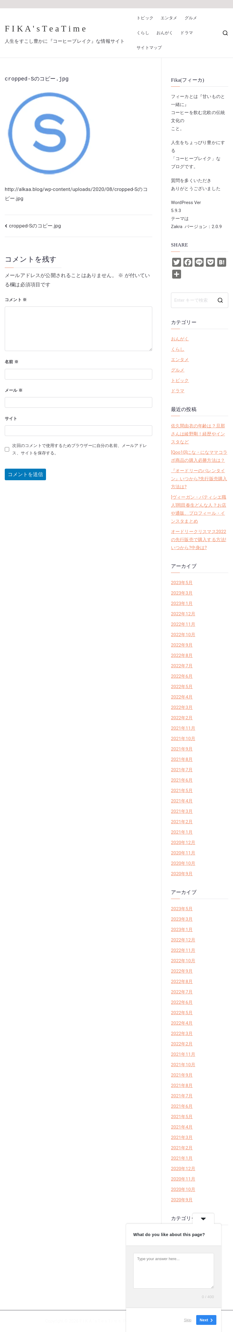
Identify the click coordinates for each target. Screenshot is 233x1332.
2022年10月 (183, 634)
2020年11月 (183, 853)
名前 (11, 361)
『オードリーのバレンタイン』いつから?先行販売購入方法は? (199, 478)
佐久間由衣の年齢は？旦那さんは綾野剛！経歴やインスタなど (198, 434)
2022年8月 (182, 655)
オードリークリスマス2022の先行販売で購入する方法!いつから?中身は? (198, 539)
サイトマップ (149, 47)
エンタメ (169, 17)
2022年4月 (182, 697)
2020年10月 (183, 863)
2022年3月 (182, 707)
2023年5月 (182, 582)
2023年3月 (182, 593)
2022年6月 (182, 676)
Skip (187, 1320)
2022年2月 (182, 717)
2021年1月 (182, 832)
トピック (145, 17)
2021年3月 (182, 811)
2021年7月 (182, 769)
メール (14, 390)
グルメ (191, 17)
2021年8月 (182, 759)
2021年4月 (182, 801)
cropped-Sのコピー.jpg (35, 226)
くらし (143, 32)
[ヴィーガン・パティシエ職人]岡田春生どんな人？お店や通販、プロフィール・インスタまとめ (198, 509)
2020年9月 (182, 873)
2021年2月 (182, 821)
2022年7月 (182, 666)
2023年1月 (182, 603)
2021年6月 (182, 780)
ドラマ (186, 32)
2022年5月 (182, 686)
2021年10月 (183, 738)
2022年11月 (183, 624)
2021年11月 (183, 728)
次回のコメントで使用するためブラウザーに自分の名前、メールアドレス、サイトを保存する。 (79, 449)
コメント (16, 299)
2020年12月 (183, 842)
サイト (11, 418)
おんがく (164, 32)
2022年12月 (183, 614)
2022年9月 (182, 645)
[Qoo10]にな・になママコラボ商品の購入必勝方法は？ (199, 456)
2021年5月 (182, 790)
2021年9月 (182, 749)
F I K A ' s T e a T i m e (45, 28)
